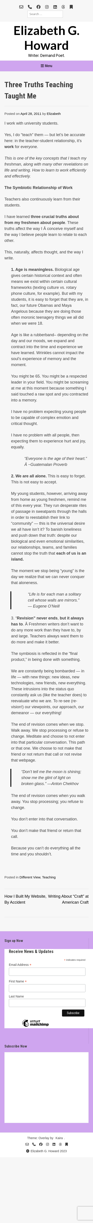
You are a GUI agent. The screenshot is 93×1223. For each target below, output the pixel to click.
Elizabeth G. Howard (46, 37)
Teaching (49, 877)
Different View (29, 877)
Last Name (16, 996)
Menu (46, 66)
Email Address (20, 965)
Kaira (59, 1138)
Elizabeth (54, 114)
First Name (18, 981)
